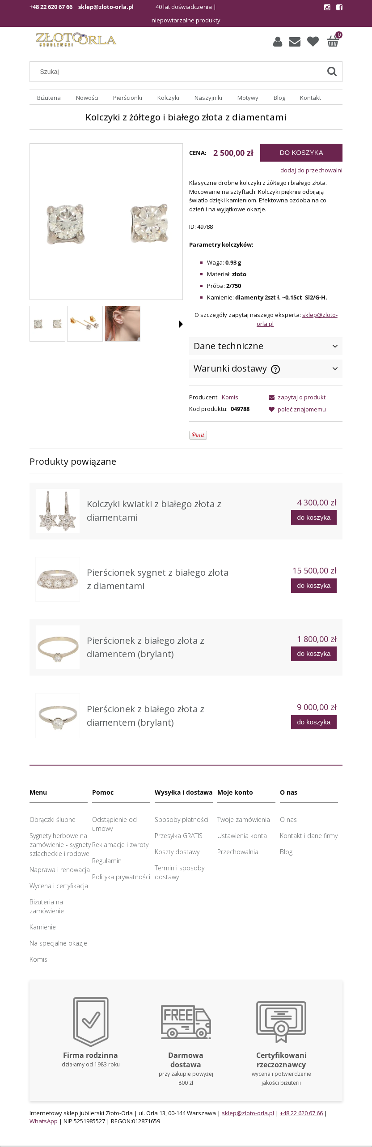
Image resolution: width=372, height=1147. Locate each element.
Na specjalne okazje (58, 943)
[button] (181, 324)
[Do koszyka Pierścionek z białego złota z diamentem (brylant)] (314, 653)
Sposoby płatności (181, 819)
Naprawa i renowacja (60, 869)
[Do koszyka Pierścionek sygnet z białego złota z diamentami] (314, 585)
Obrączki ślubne (53, 819)
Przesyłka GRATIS (179, 835)
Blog (286, 851)
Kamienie (43, 927)
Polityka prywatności (121, 877)
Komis (230, 397)
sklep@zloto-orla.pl (106, 7)
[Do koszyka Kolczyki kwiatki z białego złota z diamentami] (314, 517)
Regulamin (107, 860)
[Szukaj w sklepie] (178, 71)
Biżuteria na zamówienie (47, 906)
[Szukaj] (331, 71)
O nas (288, 819)
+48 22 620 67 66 (51, 7)
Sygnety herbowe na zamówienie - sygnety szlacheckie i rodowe (60, 844)
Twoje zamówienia (243, 819)
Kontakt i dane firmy (309, 835)
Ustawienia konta (242, 835)
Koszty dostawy (177, 851)
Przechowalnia (237, 851)
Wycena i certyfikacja (59, 886)
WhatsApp (44, 1121)
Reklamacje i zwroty (120, 844)
